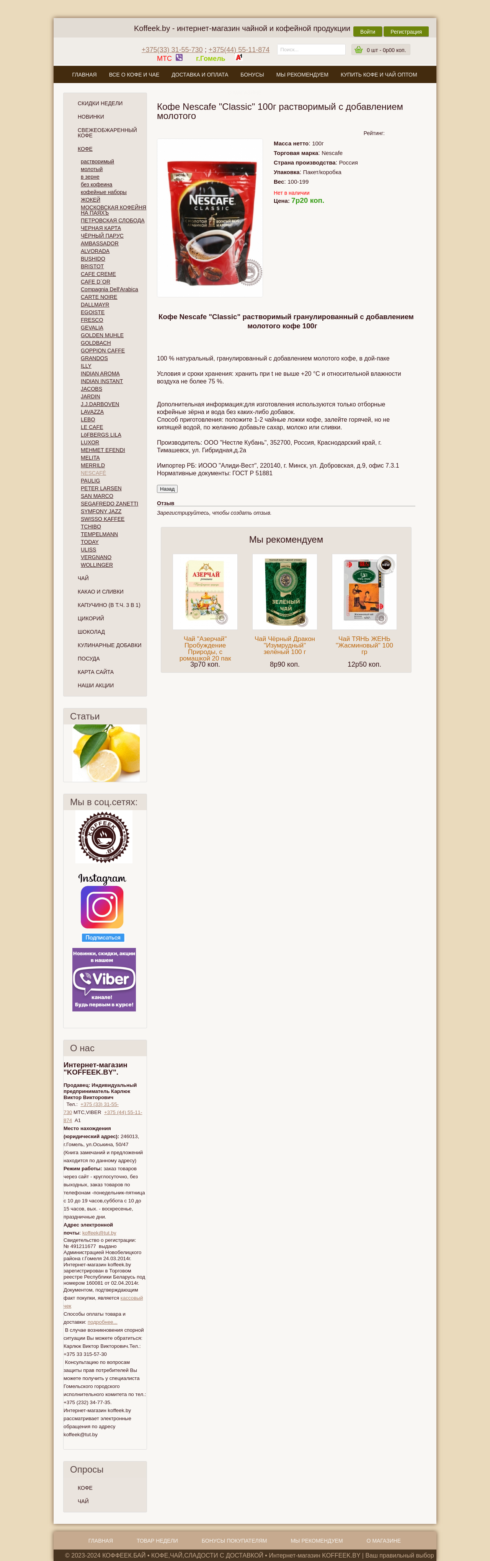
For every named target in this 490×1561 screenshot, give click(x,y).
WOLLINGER (97, 565)
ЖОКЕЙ (90, 200)
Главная (84, 75)
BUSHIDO (93, 259)
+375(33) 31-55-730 (172, 50)
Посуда (89, 659)
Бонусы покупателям (234, 1541)
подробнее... (103, 1322)
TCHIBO (91, 527)
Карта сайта (96, 672)
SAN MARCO (97, 496)
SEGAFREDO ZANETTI (109, 504)
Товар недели (157, 1541)
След (143, 753)
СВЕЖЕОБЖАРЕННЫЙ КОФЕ (107, 133)
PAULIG (90, 481)
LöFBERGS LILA (101, 435)
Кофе (85, 149)
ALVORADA (95, 251)
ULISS (88, 549)
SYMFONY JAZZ (101, 511)
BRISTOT (92, 266)
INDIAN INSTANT (102, 381)
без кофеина (96, 184)
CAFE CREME (98, 274)
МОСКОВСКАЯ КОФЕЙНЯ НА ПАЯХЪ (113, 210)
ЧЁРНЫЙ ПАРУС (102, 236)
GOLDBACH (96, 343)
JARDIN (90, 396)
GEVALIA (92, 328)
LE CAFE (92, 427)
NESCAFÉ (93, 473)
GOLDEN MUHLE (102, 335)
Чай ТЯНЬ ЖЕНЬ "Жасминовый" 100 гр (364, 645)
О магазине (244, 93)
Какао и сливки (101, 592)
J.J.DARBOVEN (100, 404)
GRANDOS (94, 358)
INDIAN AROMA (100, 373)
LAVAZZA (92, 412)
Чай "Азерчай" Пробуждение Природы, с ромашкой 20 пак (205, 648)
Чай (83, 578)
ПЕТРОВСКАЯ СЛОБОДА (113, 220)
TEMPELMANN (99, 534)
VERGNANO (96, 557)
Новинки (91, 117)
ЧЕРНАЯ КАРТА (101, 228)
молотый (92, 169)
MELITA (90, 458)
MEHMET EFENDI (103, 450)
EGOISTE (93, 312)
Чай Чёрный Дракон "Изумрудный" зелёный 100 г (285, 645)
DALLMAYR (95, 305)
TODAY (90, 542)
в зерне (90, 177)
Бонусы (252, 75)
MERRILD (93, 465)
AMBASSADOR (100, 243)
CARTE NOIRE (99, 297)
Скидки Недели (100, 103)
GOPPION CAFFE (103, 350)
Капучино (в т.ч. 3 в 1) (109, 605)
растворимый (97, 161)
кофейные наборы (104, 192)
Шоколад (91, 632)
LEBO (88, 419)
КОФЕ (85, 1488)
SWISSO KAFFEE (102, 519)
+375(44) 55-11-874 (239, 50)
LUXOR (90, 442)
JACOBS (91, 389)
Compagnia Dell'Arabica (109, 289)
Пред (67, 753)
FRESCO (92, 320)
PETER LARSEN (101, 488)
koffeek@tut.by (99, 1233)
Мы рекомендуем (302, 75)
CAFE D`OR (95, 282)
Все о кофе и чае (134, 75)
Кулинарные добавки (110, 645)
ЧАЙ (83, 1501)
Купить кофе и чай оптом (379, 75)
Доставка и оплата (200, 75)
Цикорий (91, 618)
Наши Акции (96, 685)
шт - (386, 50)
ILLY (86, 366)
